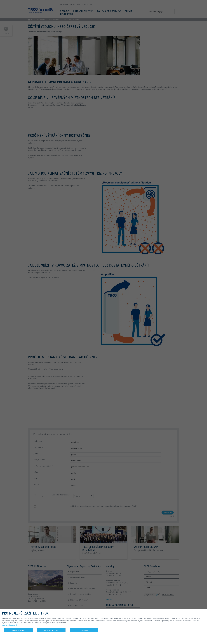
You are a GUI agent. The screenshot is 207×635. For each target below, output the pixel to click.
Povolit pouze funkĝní (51, 630)
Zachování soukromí (9, 625)
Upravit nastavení (18, 630)
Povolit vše (84, 630)
